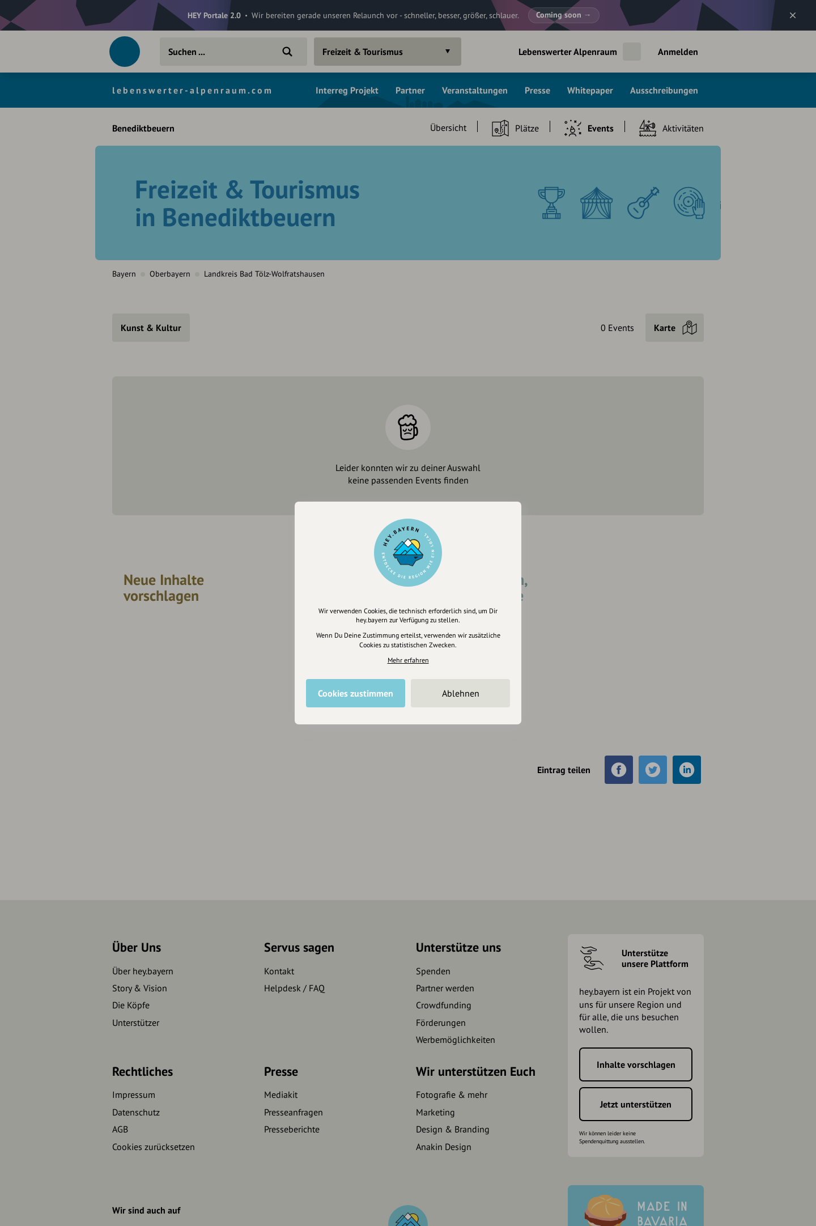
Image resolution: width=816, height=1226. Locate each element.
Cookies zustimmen (355, 693)
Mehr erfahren (408, 660)
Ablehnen (460, 693)
